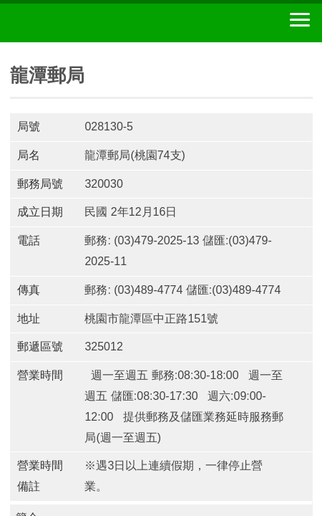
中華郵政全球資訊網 (89, 23)
